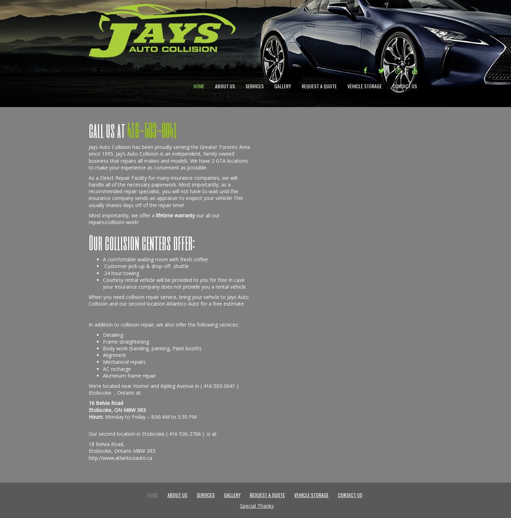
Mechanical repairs (124, 361)
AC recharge (117, 369)
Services (255, 86)
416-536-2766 (185, 433)
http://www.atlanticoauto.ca (120, 458)
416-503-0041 (219, 386)
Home (198, 86)
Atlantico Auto (182, 303)
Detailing (113, 335)
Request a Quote (319, 86)
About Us (225, 86)
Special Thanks (257, 505)
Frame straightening (126, 341)
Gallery (282, 86)
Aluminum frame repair (129, 375)
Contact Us (404, 86)
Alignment (114, 355)
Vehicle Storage (364, 86)
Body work (115, 348)
